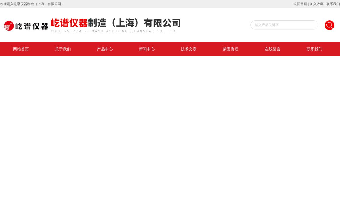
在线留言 (272, 49)
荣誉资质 (231, 49)
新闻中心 (147, 49)
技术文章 (189, 49)
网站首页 (21, 49)
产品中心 (105, 49)
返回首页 (300, 4)
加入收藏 (317, 4)
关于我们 (63, 49)
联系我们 (333, 4)
